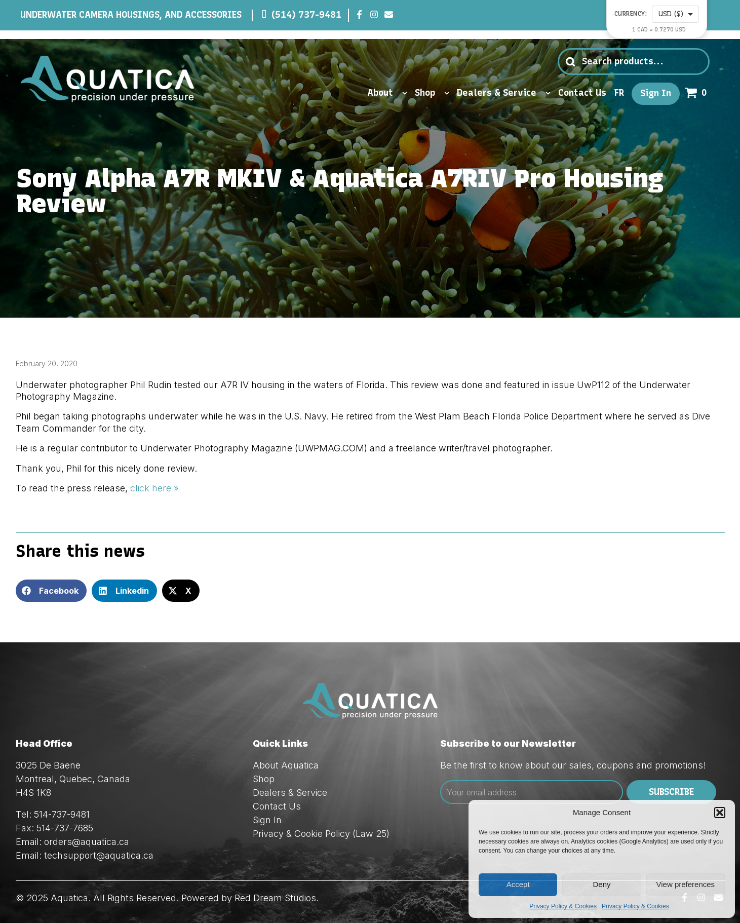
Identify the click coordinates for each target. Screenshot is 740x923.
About (387, 93)
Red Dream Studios (275, 898)
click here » (154, 488)
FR (619, 93)
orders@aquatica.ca (86, 841)
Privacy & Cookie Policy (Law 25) (321, 833)
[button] (720, 812)
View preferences (685, 884)
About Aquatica (286, 765)
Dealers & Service (504, 93)
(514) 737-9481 (306, 14)
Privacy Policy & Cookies (563, 906)
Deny (601, 884)
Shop (432, 93)
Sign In (655, 93)
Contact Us (582, 93)
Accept (518, 884)
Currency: (630, 14)
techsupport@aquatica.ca (98, 855)
